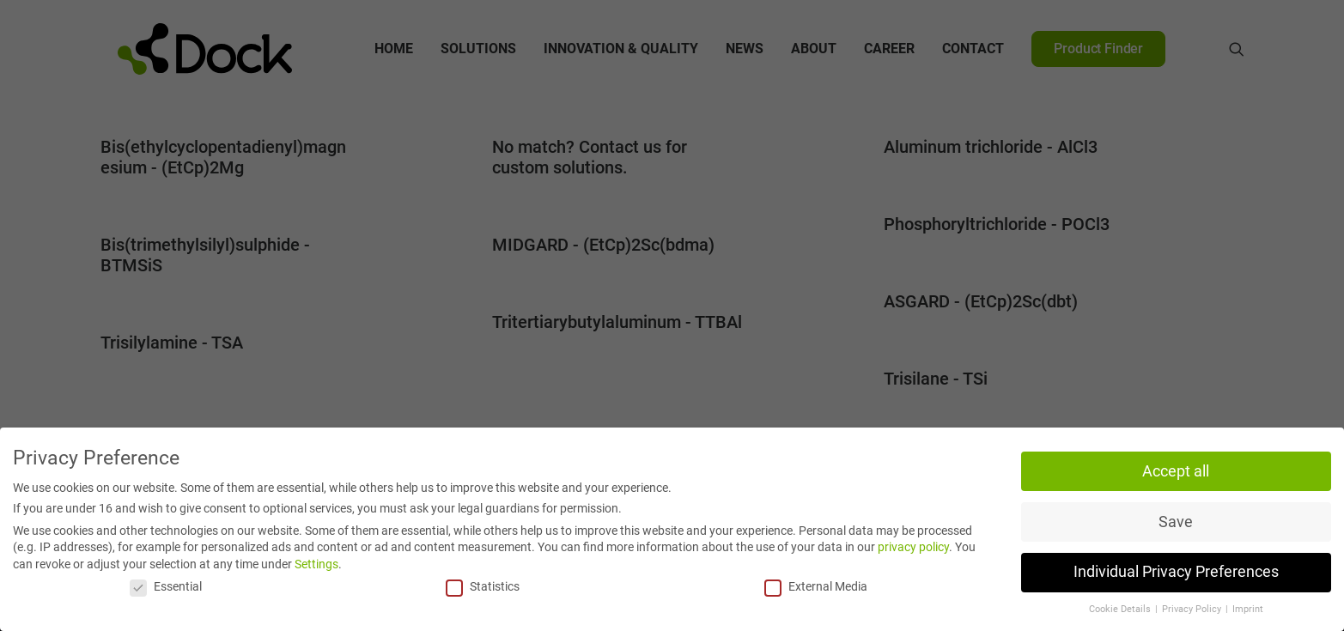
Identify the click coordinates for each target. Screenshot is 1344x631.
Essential (166, 586)
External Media (815, 586)
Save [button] (1176, 522)
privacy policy (913, 547)
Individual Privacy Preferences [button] (1176, 571)
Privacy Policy (1193, 609)
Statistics (483, 586)
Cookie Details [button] (1121, 609)
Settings (316, 564)
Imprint (1247, 609)
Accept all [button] (1175, 471)
